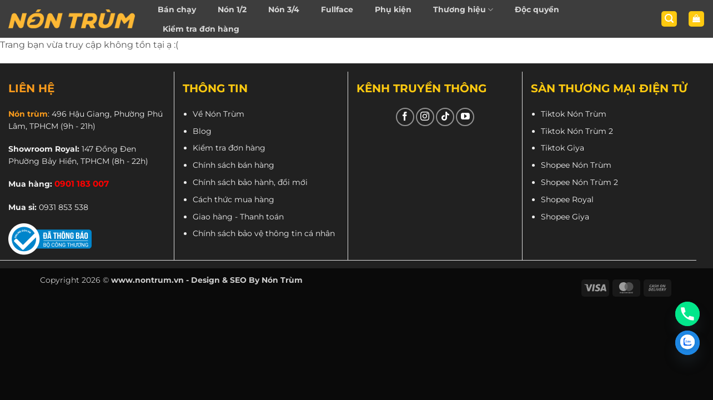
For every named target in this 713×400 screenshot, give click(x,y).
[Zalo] (687, 343)
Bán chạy (177, 9)
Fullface (337, 9)
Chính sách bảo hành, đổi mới (250, 182)
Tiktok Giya (562, 148)
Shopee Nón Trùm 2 (579, 182)
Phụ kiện (393, 9)
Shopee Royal (567, 199)
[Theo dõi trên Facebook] (405, 117)
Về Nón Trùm (218, 114)
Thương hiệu (463, 9)
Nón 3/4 (283, 9)
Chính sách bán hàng (233, 165)
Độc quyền (537, 9)
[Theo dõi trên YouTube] (465, 117)
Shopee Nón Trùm (576, 165)
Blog (202, 131)
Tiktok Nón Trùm (573, 114)
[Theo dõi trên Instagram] (425, 117)
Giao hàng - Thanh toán (238, 217)
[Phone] (687, 314)
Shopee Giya (565, 217)
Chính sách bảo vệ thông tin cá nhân (264, 233)
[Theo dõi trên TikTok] (445, 117)
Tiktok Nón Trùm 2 (577, 131)
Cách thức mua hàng (233, 199)
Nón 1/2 (232, 9)
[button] (669, 19)
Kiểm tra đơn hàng (201, 29)
